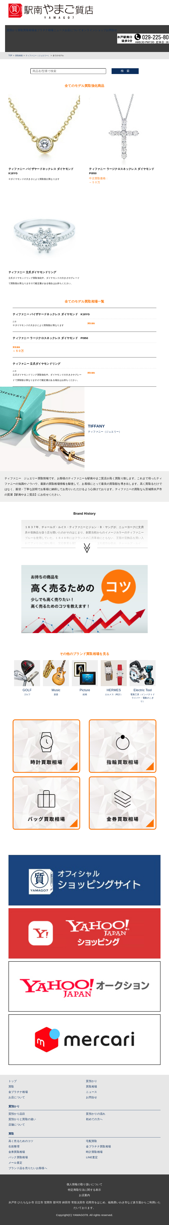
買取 (15, 30)
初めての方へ (94, 1119)
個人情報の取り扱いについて (85, 1184)
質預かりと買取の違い (22, 1119)
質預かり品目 (16, 1113)
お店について (68, 30)
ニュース (54, 30)
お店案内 (84, 1195)
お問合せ (106, 30)
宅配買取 (91, 1141)
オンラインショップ (88, 30)
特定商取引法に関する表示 (84, 1189)
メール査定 (15, 1162)
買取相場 (23, 30)
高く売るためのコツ (20, 1141)
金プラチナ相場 (39, 30)
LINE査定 (92, 1157)
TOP (10, 56)
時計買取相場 (94, 1151)
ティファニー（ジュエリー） (38, 56)
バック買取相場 (18, 1157)
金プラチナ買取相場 (98, 1146)
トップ (12, 1081)
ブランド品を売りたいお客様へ (27, 1168)
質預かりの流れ (95, 1113)
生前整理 (14, 1146)
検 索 (125, 70)
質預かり (7, 30)
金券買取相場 (16, 1151)
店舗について (16, 1124)
